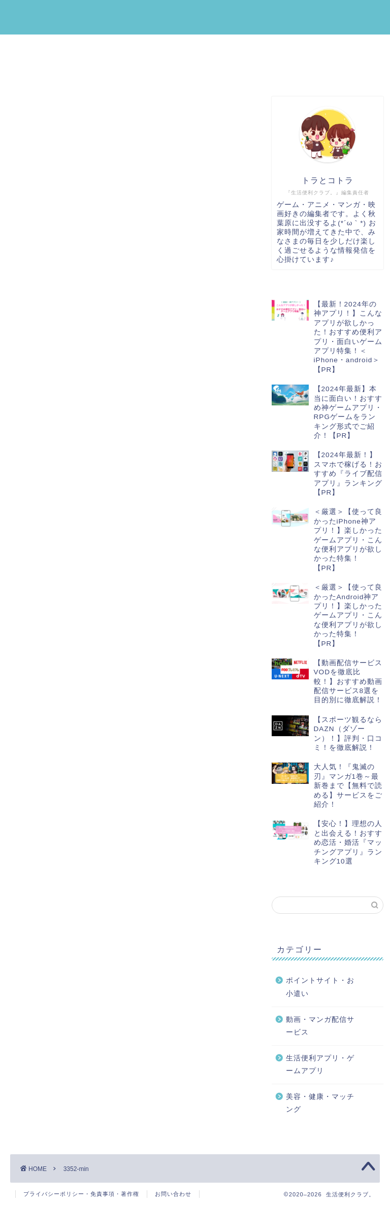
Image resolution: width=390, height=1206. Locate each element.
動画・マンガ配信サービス (201, 70)
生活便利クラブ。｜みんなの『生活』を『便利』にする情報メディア (195, 17)
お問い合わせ (173, 1194)
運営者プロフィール (322, 70)
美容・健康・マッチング (72, 70)
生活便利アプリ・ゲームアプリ (85, 47)
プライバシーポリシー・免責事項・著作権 (81, 1194)
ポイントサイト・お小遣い (226, 47)
